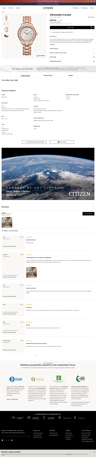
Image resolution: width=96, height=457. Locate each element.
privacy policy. (68, 454)
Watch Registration (54, 435)
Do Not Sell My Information (88, 441)
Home (3, 12)
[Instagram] (2, 440)
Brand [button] (91, 8)
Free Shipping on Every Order (20, 418)
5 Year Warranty (53, 433)
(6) (60, 17)
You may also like (25, 75)
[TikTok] (6, 440)
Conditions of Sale (86, 435)
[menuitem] (4, 8)
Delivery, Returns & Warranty (58, 53)
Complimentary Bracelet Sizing (51, 418)
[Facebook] (9, 440)
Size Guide (53, 57)
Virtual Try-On (82, 418)
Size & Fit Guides (37, 435)
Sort (11, 231)
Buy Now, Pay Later (67, 418)
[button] (72, 45)
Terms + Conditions (12, 399)
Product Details (48, 75)
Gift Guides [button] (76, 8)
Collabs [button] (18, 8)
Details (56, 1)
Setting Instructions (55, 61)
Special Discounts (38, 437)
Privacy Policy (85, 437)
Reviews (71, 75)
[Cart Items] (94, 1)
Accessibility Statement (87, 439)
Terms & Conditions (86, 433)
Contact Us (68, 439)
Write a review (88, 213)
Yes (15, 246)
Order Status (69, 433)
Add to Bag (70, 27)
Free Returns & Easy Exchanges (36, 418)
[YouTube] (12, 440)
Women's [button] (10, 8)
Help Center (68, 437)
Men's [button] (4, 8)
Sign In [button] (91, 1)
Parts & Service (69, 435)
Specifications (54, 48)
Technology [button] (84, 8)
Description (53, 36)
